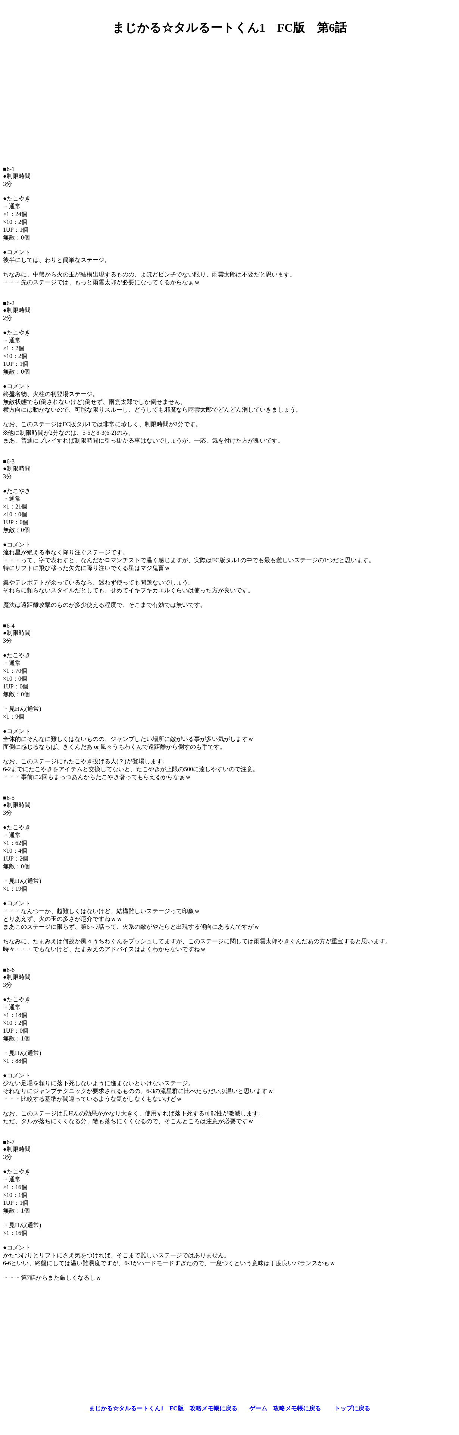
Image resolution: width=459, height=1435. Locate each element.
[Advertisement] (229, 94)
